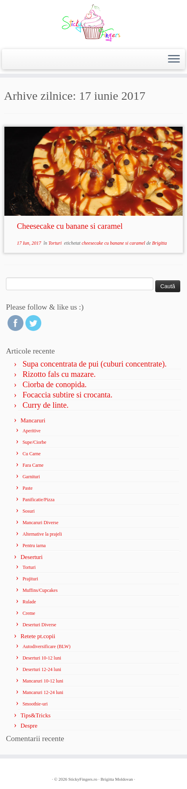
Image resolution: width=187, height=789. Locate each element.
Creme (29, 613)
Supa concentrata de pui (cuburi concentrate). (95, 363)
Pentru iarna (34, 545)
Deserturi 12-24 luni (42, 669)
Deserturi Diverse (39, 624)
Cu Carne (32, 453)
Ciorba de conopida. (55, 384)
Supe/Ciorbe (34, 442)
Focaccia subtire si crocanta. (68, 394)
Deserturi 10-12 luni (42, 658)
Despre (29, 725)
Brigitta (159, 243)
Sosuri (29, 511)
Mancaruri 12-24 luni (43, 692)
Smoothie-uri (35, 704)
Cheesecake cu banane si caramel (70, 226)
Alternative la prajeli (42, 534)
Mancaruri (33, 420)
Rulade (29, 602)
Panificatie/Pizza (39, 499)
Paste (28, 488)
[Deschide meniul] (174, 59)
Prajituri (30, 579)
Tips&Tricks (36, 715)
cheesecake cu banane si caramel (114, 243)
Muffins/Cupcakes (40, 590)
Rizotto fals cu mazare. (59, 374)
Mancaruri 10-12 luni (43, 681)
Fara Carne (33, 465)
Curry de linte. (46, 405)
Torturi (55, 243)
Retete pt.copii (38, 636)
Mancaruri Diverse (40, 522)
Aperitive (31, 430)
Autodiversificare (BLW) (47, 646)
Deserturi (32, 557)
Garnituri (31, 476)
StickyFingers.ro (82, 779)
